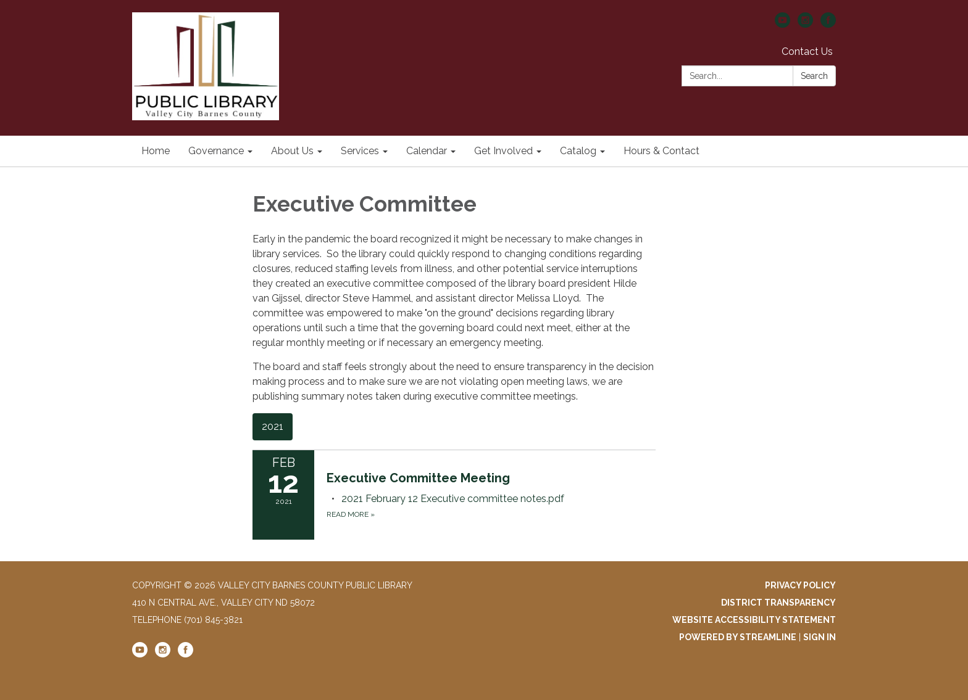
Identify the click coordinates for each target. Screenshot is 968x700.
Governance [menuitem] (216, 151)
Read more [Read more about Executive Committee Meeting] (351, 514)
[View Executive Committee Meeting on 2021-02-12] (491, 478)
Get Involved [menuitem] (503, 151)
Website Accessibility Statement (754, 620)
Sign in (819, 637)
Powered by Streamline (737, 637)
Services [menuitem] (360, 151)
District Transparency (778, 602)
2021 (272, 426)
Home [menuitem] (155, 151)
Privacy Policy (800, 585)
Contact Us (807, 51)
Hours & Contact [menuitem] (661, 151)
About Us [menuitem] (292, 151)
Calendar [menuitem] (426, 151)
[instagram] (805, 24)
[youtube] (782, 24)
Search (814, 76)
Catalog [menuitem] (578, 151)
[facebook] (828, 24)
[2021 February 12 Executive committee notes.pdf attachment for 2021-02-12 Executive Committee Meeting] (452, 498)
